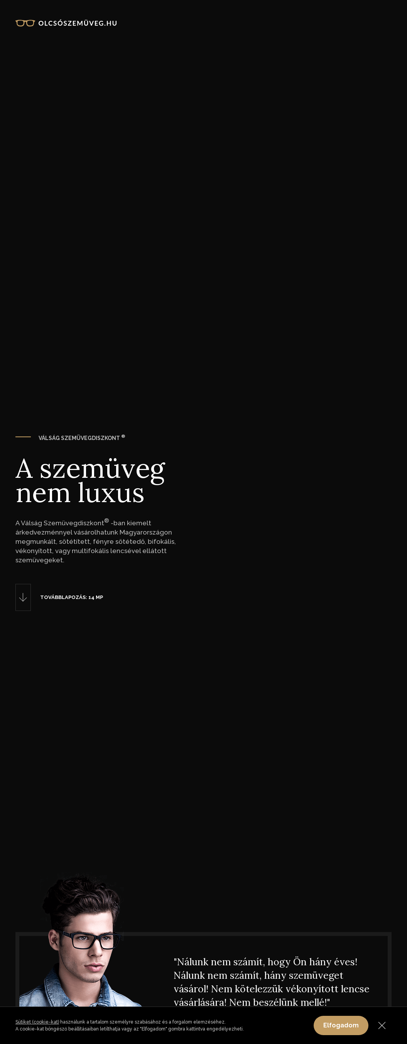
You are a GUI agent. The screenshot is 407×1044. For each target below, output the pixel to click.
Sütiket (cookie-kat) (37, 1022)
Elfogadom (341, 1025)
